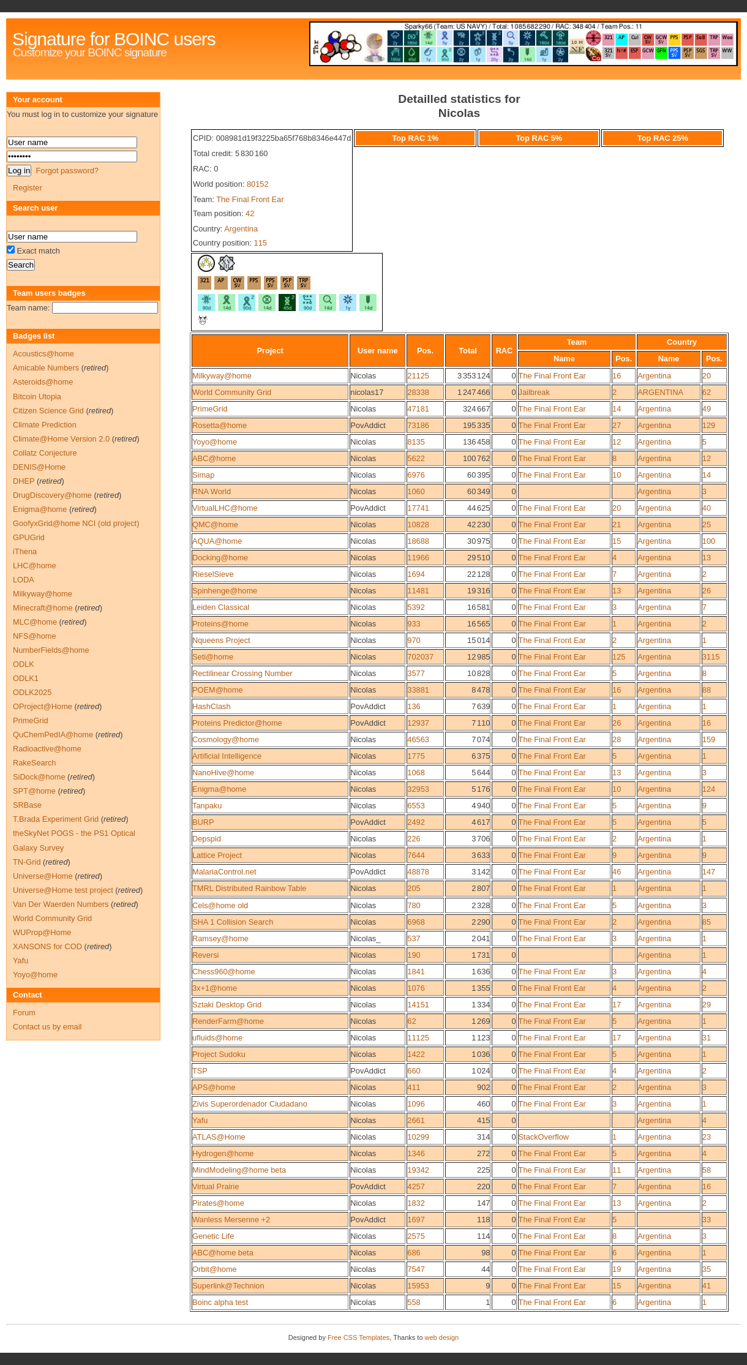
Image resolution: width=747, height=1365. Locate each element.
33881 (418, 689)
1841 (415, 971)
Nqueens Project (221, 640)
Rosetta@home (219, 425)
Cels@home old (220, 905)
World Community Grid (231, 392)
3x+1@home (214, 988)
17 (616, 1004)
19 (616, 1269)
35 (706, 1269)
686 (413, 1252)
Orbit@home (214, 1269)
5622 (415, 458)
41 (706, 1285)
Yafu (200, 1120)
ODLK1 (26, 678)
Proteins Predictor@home (237, 723)
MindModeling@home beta (239, 1170)
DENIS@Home (39, 467)
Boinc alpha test (220, 1302)
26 (706, 590)
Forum (24, 1012)
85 (706, 922)
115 (260, 242)
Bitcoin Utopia (37, 396)
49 (706, 408)
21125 (418, 375)
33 (706, 1219)
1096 (415, 1103)
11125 (418, 1037)
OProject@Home (42, 706)
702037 (420, 656)
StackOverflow (544, 1136)
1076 (415, 988)
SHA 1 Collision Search (232, 922)
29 (706, 1004)
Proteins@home (220, 623)
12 (616, 441)
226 (413, 838)
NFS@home (34, 636)
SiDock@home (39, 776)
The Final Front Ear (249, 199)
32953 (418, 789)
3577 (415, 673)
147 (708, 871)
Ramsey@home (220, 938)
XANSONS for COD (47, 946)
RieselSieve (213, 574)
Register (27, 187)
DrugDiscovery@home (52, 495)
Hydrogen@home (223, 1153)
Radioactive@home (47, 748)
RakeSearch (34, 762)
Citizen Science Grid (48, 410)
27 (616, 425)
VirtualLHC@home (225, 508)
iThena (25, 551)
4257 (415, 1186)
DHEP (23, 481)
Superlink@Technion (228, 1285)
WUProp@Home (42, 932)
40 (706, 508)
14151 (418, 1004)
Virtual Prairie (215, 1186)
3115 (710, 656)
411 (413, 1087)
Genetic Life (213, 1236)
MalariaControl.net (224, 871)
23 (706, 1136)
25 (706, 524)
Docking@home (220, 557)
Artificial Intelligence (226, 756)
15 (616, 541)
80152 (258, 184)
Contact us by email (47, 1026)
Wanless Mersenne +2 (231, 1219)
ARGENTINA (660, 392)
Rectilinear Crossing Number (242, 673)
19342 (418, 1170)
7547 (415, 1269)
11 (616, 1170)
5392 (415, 607)
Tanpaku (207, 805)
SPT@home (34, 790)
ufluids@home (217, 1037)
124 (708, 789)
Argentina (241, 228)
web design (442, 1337)
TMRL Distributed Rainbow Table (249, 888)
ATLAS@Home (219, 1136)
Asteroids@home (43, 381)
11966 (418, 557)
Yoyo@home (214, 441)
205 (413, 888)
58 (706, 1170)
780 (413, 905)
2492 (415, 822)
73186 (418, 425)
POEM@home (217, 689)
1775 (415, 756)
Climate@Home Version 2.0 (61, 438)
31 (706, 1037)
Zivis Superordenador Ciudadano (249, 1103)
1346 (415, 1153)
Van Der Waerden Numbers (60, 904)
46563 (418, 739)
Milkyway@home (222, 375)
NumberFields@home (51, 650)
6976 (415, 474)
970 (413, 640)
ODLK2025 (32, 692)
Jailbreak (534, 392)
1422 (415, 1054)
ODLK (23, 664)
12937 (418, 723)
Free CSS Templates (358, 1337)
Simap (203, 474)
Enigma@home (219, 789)
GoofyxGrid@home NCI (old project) (76, 523)
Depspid (206, 838)
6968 (415, 922)
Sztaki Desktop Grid (226, 1004)
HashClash (211, 706)
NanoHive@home (223, 772)
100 (708, 541)
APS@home (214, 1087)
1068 (415, 772)
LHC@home (34, 565)
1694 (415, 574)
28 (616, 739)
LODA (23, 579)
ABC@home (214, 458)
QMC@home (215, 524)
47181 (418, 408)
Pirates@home (218, 1203)
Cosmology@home (225, 739)
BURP (203, 822)
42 (250, 213)
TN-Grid (27, 862)
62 (706, 392)
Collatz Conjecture (45, 452)
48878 (418, 871)
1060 (415, 491)
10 (616, 474)
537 (413, 938)
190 (413, 955)
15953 (418, 1285)
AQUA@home (217, 541)
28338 (418, 392)
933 (413, 623)
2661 (415, 1120)
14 (616, 408)
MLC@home (35, 621)
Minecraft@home (43, 607)
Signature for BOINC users (114, 39)
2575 (415, 1236)
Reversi (205, 955)
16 (616, 375)
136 (413, 706)
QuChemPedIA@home (53, 734)
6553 (415, 805)
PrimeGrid (210, 408)
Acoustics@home (43, 353)
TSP (200, 1070)
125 (618, 656)
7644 (415, 855)
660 (413, 1070)
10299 (418, 1136)
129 (708, 425)
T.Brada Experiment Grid (56, 819)
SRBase (27, 805)
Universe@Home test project (63, 890)
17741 (418, 508)
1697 (415, 1219)
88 (706, 689)
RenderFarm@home (228, 1021)
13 (706, 557)
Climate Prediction (45, 424)
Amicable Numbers (46, 367)
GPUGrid (29, 537)
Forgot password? (67, 170)
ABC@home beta (222, 1252)
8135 (415, 441)
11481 (418, 590)
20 (706, 375)
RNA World (211, 491)
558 (413, 1302)
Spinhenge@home (224, 590)
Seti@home (212, 656)
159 (708, 739)
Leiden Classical (220, 607)
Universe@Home (43, 876)
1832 (415, 1203)
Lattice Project (217, 855)
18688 (418, 541)
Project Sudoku (219, 1054)
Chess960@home (223, 971)
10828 (418, 524)
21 (616, 524)
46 (616, 871)
